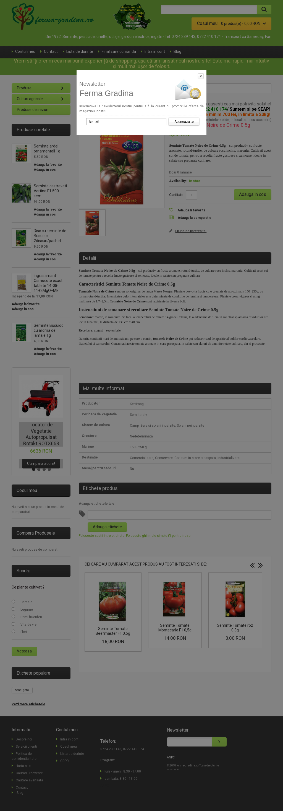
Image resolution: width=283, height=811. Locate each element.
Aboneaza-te (184, 122)
